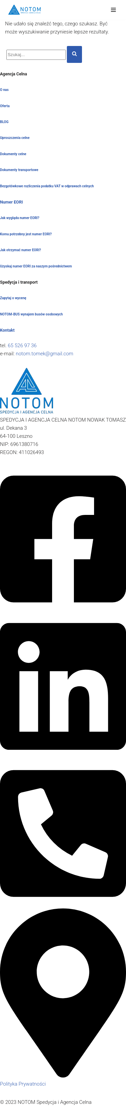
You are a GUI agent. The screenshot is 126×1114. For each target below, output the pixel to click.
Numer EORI (11, 202)
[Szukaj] (36, 55)
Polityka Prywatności (23, 1084)
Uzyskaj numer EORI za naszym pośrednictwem (36, 266)
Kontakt (7, 330)
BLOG (4, 122)
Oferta (5, 106)
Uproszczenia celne (15, 138)
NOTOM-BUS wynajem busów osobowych (31, 314)
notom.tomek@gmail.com (44, 354)
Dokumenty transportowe (19, 170)
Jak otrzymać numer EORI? (20, 250)
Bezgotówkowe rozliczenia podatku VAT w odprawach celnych (47, 186)
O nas (4, 90)
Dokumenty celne (13, 154)
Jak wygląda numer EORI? (19, 218)
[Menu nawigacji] (113, 9)
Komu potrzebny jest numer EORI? (26, 234)
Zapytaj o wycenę (13, 298)
